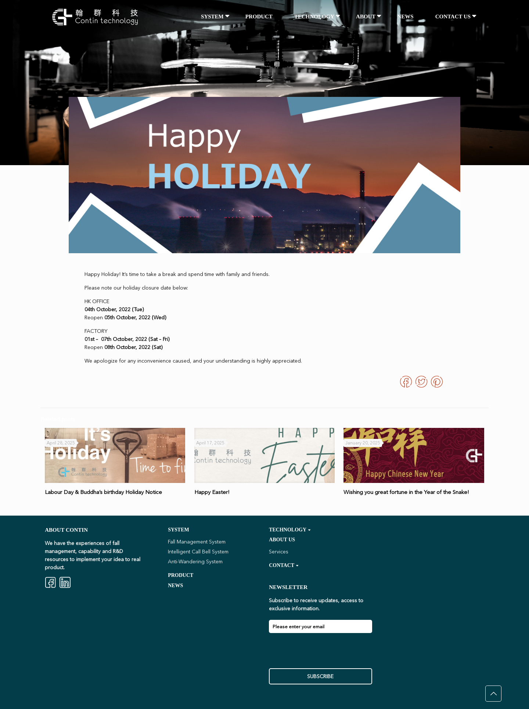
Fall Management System (197, 541)
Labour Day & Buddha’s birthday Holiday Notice (103, 491)
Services (278, 551)
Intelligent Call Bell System (198, 551)
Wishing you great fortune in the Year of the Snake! (406, 491)
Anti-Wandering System (195, 561)
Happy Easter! (212, 491)
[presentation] (325, 654)
